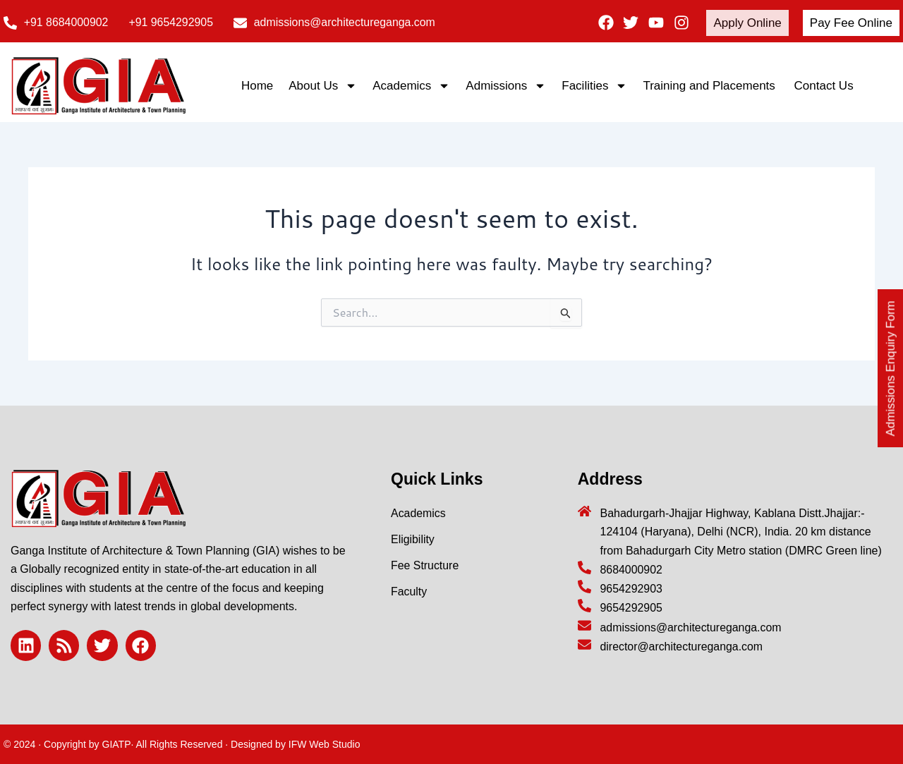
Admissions (506, 86)
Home (257, 85)
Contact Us (824, 85)
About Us (323, 86)
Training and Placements (710, 85)
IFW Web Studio (324, 744)
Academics (411, 86)
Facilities (594, 86)
